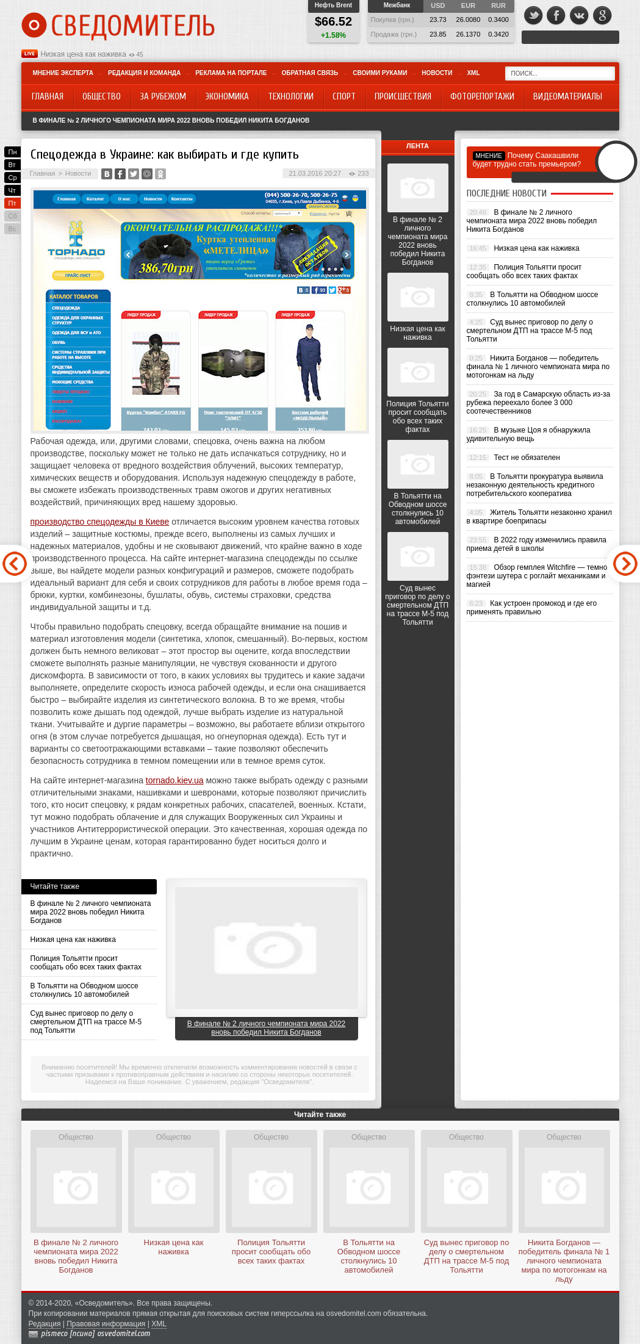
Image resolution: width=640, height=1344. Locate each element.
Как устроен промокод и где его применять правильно (532, 607)
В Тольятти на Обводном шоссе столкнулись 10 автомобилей (84, 990)
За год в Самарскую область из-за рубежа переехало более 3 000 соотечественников (539, 402)
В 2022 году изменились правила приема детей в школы (536, 544)
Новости (437, 73)
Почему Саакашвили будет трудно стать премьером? (527, 159)
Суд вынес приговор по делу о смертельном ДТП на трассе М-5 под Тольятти (86, 1022)
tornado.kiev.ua (175, 780)
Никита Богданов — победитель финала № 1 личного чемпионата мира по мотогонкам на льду (538, 366)
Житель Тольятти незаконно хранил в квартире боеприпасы (540, 516)
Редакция (45, 1324)
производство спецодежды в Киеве (100, 521)
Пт (12, 203)
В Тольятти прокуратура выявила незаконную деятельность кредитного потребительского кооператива (535, 485)
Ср (13, 177)
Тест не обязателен (526, 457)
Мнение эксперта (63, 73)
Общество (76, 1137)
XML (473, 73)
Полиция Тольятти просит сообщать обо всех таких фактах (86, 962)
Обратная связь (309, 73)
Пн (13, 152)
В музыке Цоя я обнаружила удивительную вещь (529, 434)
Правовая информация (106, 1324)
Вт (12, 164)
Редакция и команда (144, 73)
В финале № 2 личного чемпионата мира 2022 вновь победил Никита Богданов (171, 120)
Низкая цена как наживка (83, 54)
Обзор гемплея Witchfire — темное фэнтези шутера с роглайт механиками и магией (539, 576)
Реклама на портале (231, 73)
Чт (12, 190)
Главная (43, 173)
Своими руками (380, 73)
